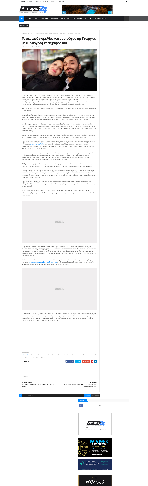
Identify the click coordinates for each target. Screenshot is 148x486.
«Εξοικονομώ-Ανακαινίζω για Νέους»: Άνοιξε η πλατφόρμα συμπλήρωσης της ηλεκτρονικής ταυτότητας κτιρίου (116, 236)
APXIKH (23, 1)
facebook (87, 398)
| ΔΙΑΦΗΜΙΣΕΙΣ (37, 1)
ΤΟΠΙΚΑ (28, 18)
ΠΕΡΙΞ (36, 18)
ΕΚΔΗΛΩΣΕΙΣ (65, 18)
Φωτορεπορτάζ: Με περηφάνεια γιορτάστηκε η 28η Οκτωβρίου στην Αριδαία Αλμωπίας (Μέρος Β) (116, 197)
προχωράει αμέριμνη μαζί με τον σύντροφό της (47, 270)
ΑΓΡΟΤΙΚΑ (44, 18)
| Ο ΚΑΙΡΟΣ (29, 1)
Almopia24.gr (26, 358)
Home (23, 33)
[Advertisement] (56, 373)
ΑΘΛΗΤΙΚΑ (54, 18)
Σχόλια (121, 270)
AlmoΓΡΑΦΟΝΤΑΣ (100, 18)
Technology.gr (48, 483)
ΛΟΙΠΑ (87, 18)
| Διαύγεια (45, 1)
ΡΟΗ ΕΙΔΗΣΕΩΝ (103, 270)
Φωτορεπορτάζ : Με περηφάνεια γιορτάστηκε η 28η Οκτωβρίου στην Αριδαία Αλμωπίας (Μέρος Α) (116, 205)
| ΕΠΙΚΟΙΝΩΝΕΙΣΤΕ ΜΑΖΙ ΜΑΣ (56, 1)
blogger (79, 398)
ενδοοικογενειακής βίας (46, 154)
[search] (70, 413)
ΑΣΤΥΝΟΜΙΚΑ (77, 18)
